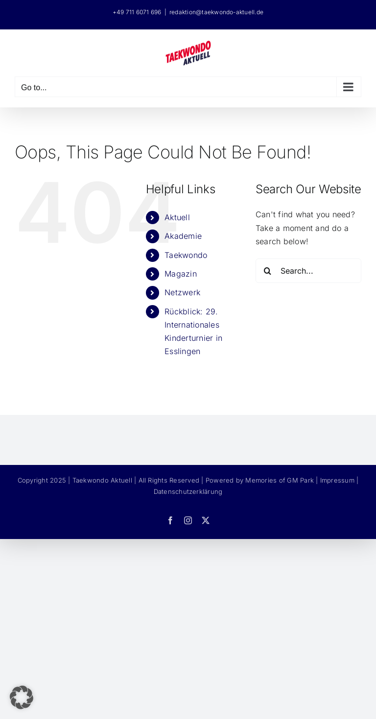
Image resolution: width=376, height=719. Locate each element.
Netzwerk (182, 292)
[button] (21, 697)
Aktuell (177, 217)
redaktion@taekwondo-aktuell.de (216, 12)
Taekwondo (185, 255)
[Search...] (308, 270)
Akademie (183, 236)
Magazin (180, 274)
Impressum (337, 480)
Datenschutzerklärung (188, 491)
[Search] (268, 270)
